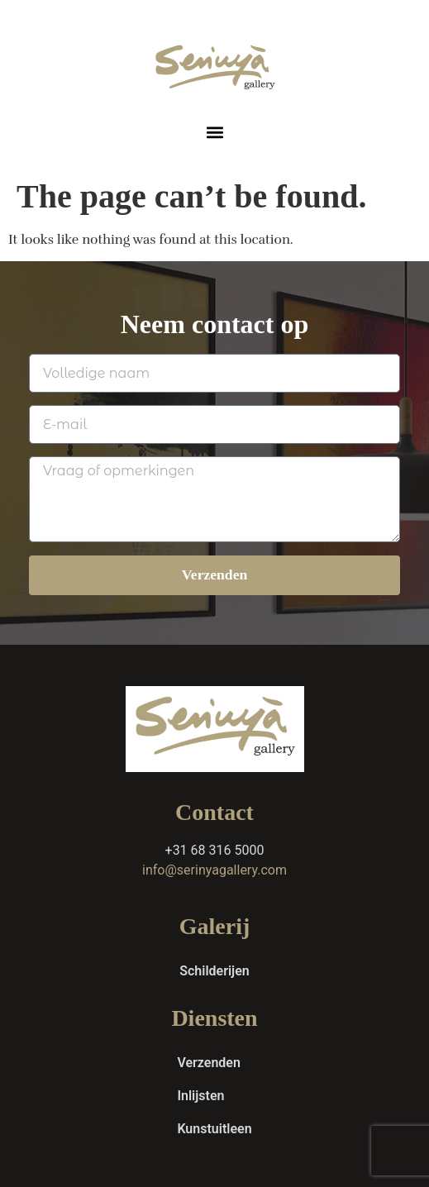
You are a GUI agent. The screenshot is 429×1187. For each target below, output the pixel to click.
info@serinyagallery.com (214, 870)
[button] (214, 131)
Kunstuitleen (214, 1129)
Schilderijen (214, 971)
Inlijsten (200, 1096)
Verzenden (208, 1062)
